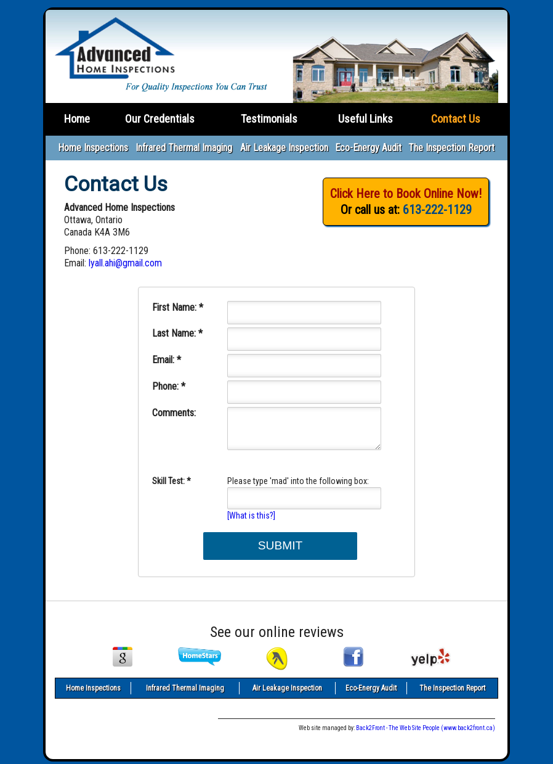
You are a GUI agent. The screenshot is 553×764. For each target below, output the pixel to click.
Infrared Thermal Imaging (183, 148)
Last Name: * (177, 333)
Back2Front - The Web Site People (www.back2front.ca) (425, 728)
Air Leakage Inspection (284, 148)
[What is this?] (251, 515)
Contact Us (455, 118)
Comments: (174, 413)
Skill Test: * (171, 481)
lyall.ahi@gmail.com (125, 263)
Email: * (166, 360)
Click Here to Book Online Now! (406, 193)
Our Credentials (160, 118)
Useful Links (365, 118)
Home (77, 118)
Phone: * (168, 386)
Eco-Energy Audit (368, 148)
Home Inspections (93, 148)
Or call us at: (406, 209)
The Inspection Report (451, 148)
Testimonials (269, 118)
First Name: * (177, 307)
